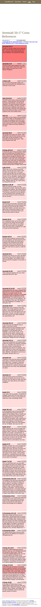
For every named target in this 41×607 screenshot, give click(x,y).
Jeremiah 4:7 (6, 375)
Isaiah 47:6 (6, 392)
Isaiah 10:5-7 (6, 427)
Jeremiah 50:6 (7, 133)
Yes (23, 63)
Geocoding (18, 1)
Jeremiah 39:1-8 (7, 323)
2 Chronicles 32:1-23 (9, 513)
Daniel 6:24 (6, 202)
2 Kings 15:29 (6, 582)
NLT (36, 42)
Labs (29, 1)
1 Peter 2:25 (6, 81)
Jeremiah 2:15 (7, 64)
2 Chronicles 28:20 (8, 530)
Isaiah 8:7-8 (6, 444)
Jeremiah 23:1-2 (7, 340)
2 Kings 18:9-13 (7, 150)
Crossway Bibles (16, 604)
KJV (33, 42)
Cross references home (21, 43)
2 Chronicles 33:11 (8, 496)
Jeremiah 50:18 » (18, 42)
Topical (24, 1)
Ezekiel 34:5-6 (7, 236)
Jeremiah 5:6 (6, 357)
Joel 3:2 (5, 115)
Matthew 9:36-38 (7, 185)
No (25, 63)
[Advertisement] (20, 17)
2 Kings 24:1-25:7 (8, 548)
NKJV (3, 43)
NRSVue (8, 43)
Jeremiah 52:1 (7, 254)
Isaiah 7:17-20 (7, 461)
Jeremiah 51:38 (7, 271)
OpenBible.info (9, 1)
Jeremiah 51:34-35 (8, 288)
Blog (33, 1)
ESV (12, 43)
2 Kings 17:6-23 (7, 565)
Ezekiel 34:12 (6, 219)
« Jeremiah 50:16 (7, 42)
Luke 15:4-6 (6, 167)
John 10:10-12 (7, 98)
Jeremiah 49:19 (7, 306)
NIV (31, 42)
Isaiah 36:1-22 (7, 409)
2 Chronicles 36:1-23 (9, 478)
